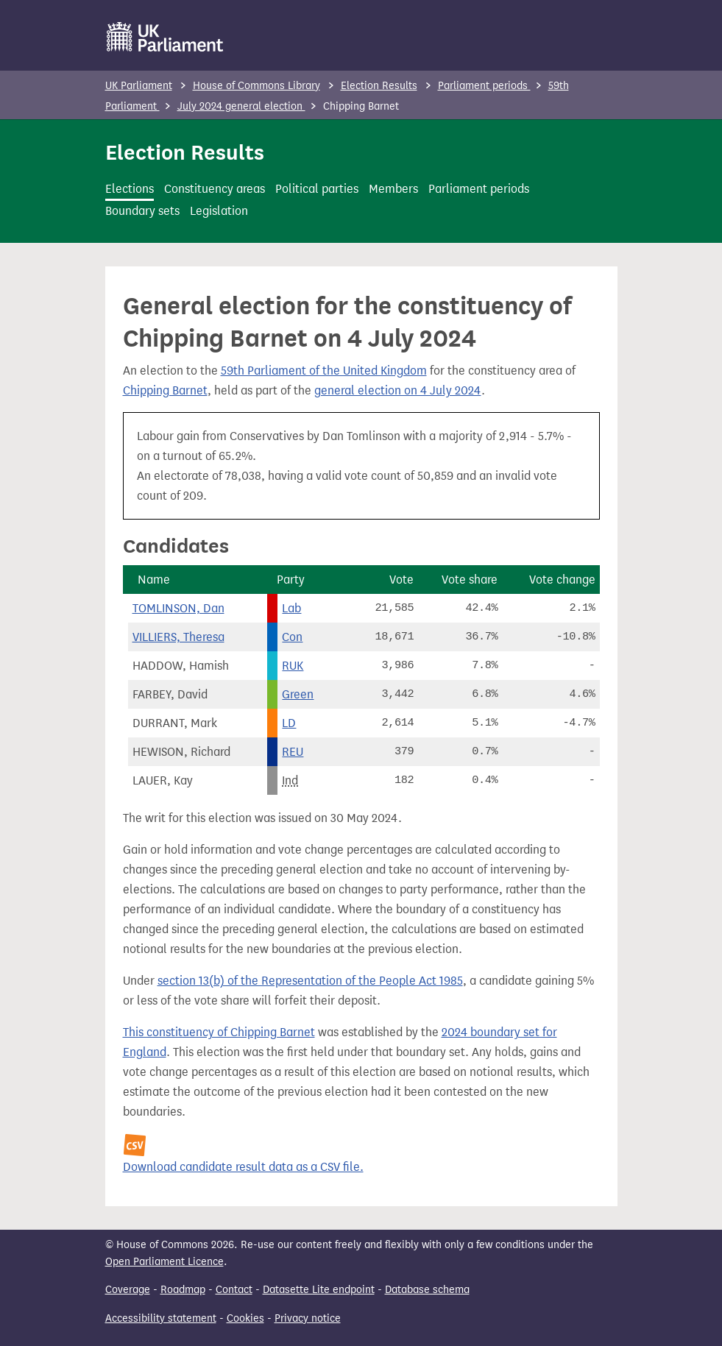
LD (289, 723)
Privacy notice (308, 1318)
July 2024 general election (241, 106)
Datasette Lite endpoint (319, 1289)
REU (292, 752)
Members (393, 189)
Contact (234, 1289)
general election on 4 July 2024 (397, 390)
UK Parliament (138, 85)
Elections (129, 189)
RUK (292, 666)
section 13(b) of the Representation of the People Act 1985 (310, 981)
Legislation (219, 211)
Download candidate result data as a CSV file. (243, 1167)
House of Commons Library (256, 85)
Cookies (245, 1318)
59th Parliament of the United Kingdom (324, 371)
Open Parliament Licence (164, 1261)
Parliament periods (484, 85)
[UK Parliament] (165, 37)
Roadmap (182, 1289)
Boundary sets (142, 211)
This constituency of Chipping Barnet (219, 1032)
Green (298, 694)
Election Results (379, 85)
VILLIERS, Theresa (178, 637)
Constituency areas (214, 189)
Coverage (127, 1289)
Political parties (316, 189)
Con (292, 637)
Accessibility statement (160, 1318)
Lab (291, 608)
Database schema (427, 1289)
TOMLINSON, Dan (178, 608)
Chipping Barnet (165, 390)
